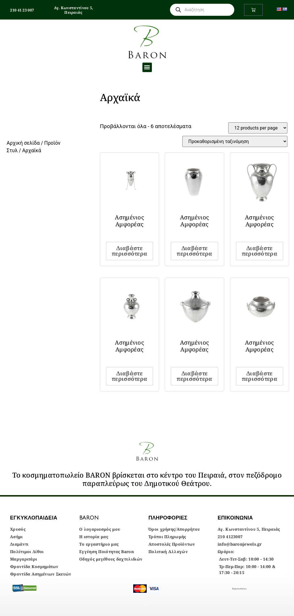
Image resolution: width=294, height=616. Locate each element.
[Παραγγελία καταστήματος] (234, 141)
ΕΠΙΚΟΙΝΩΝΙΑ (235, 518)
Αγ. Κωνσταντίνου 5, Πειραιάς (73, 10)
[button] (147, 67)
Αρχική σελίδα (23, 143)
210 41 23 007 (22, 10)
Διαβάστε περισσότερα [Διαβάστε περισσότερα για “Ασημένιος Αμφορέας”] (129, 250)
